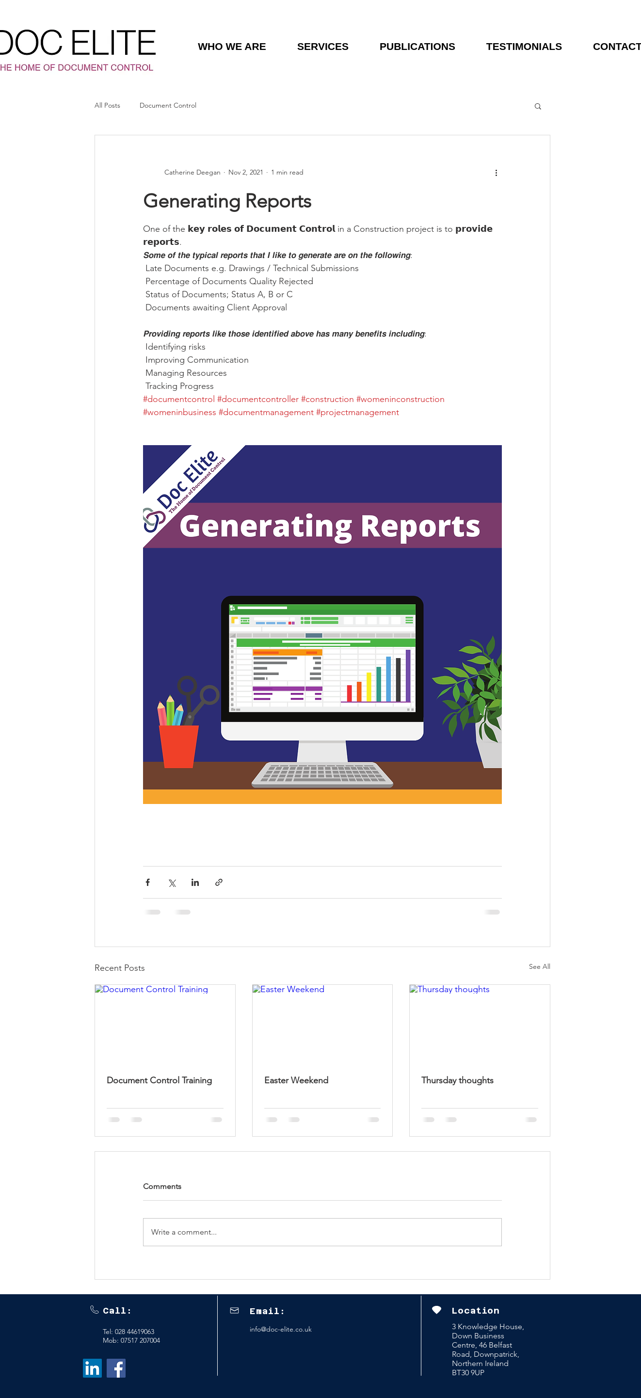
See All (539, 966)
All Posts (107, 105)
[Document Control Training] (165, 1024)
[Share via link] (219, 882)
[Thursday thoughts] (480, 1024)
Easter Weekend (296, 1080)
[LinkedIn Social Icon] (92, 1368)
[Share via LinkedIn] (195, 882)
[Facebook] (116, 1368)
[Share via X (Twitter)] (171, 882)
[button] (232, 46)
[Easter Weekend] (323, 1024)
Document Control (168, 105)
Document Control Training (159, 1080)
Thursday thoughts (457, 1080)
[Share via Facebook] (147, 882)
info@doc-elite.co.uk (281, 1329)
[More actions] (496, 172)
